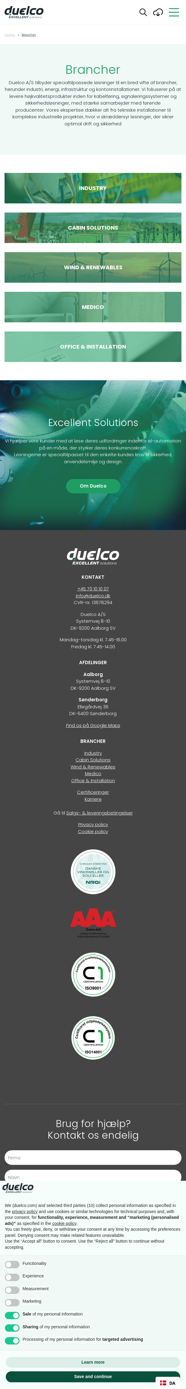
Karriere (93, 799)
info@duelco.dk (93, 595)
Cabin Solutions (93, 760)
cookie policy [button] (64, 1223)
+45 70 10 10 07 (93, 588)
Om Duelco (93, 486)
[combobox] (168, 1383)
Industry (93, 753)
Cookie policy (93, 831)
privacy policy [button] (24, 1211)
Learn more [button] (92, 1362)
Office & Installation (93, 780)
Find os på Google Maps (93, 725)
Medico (93, 773)
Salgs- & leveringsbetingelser (99, 813)
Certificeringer (93, 792)
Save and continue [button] (93, 1376)
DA (167, 1383)
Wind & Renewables (93, 767)
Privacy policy (93, 824)
